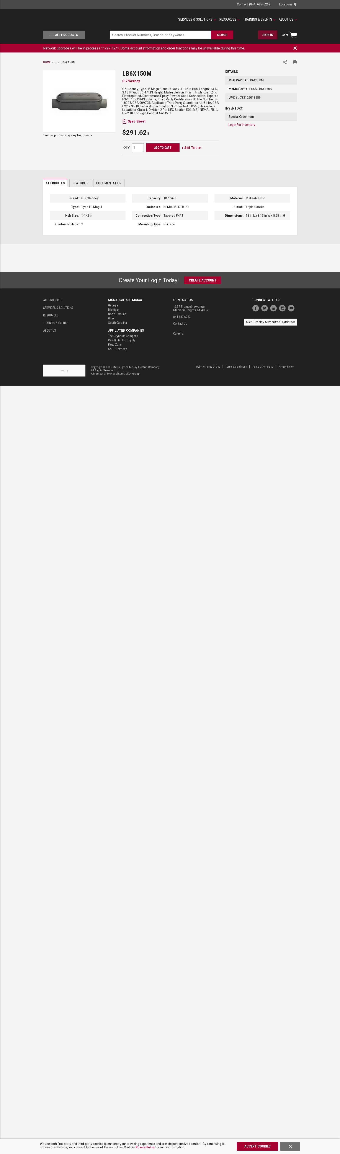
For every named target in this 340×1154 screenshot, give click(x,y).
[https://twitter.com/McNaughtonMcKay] (265, 307)
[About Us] (288, 19)
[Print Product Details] (295, 62)
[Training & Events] (259, 19)
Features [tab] (80, 183)
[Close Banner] (295, 48)
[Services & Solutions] (197, 19)
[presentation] (55, 183)
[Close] (290, 1146)
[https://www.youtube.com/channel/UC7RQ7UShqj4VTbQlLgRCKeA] (292, 307)
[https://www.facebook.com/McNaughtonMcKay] (256, 307)
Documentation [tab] (108, 183)
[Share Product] (285, 62)
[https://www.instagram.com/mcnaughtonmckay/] (283, 307)
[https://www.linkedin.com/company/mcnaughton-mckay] (274, 307)
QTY (126, 148)
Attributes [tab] (55, 183)
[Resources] (229, 19)
